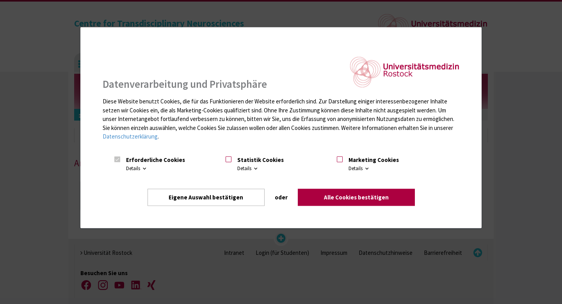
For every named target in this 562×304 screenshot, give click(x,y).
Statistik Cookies (260, 160)
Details (137, 168)
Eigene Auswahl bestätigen (206, 197)
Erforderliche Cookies (155, 160)
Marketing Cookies (374, 160)
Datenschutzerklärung (130, 136)
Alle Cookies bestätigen (356, 197)
